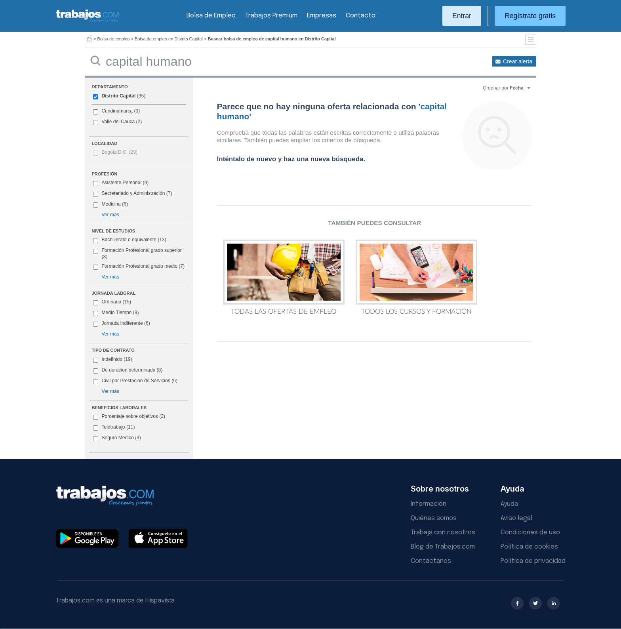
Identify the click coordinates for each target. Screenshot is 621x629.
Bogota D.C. (119, 152)
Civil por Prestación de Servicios (135, 381)
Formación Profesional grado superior (137, 253)
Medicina (110, 204)
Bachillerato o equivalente (129, 240)
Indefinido (112, 359)
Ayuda (509, 504)
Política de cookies (529, 546)
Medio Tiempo (116, 313)
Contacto (360, 15)
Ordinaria (112, 302)
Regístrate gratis (530, 16)
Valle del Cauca (117, 122)
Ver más (110, 214)
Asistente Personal (121, 183)
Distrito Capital (119, 96)
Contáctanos (431, 561)
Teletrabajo (114, 427)
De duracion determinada (127, 370)
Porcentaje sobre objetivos (129, 417)
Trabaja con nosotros (443, 532)
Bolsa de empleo (113, 38)
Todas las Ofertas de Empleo (284, 277)
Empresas (321, 15)
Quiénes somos (434, 518)
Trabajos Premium (271, 15)
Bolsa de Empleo (211, 15)
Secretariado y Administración (132, 194)
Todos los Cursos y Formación (416, 277)
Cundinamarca (116, 111)
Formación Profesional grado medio (139, 266)
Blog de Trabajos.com (443, 546)
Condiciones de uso (530, 532)
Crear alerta (517, 61)
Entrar (461, 16)
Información (428, 504)
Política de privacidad (533, 561)
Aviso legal (516, 518)
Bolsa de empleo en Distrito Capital (169, 38)
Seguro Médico (117, 438)
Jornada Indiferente (121, 323)
